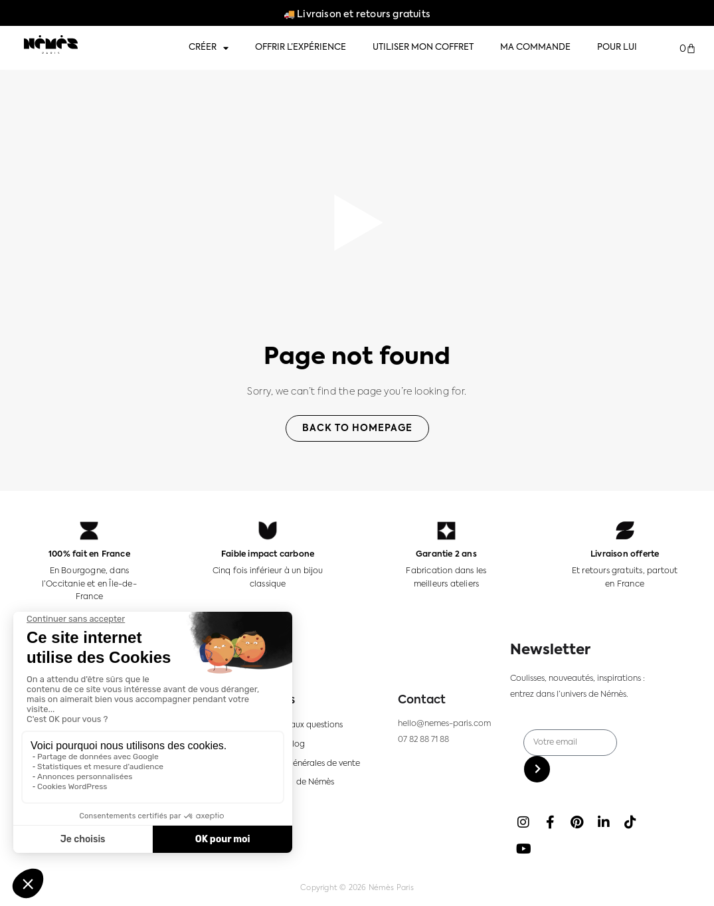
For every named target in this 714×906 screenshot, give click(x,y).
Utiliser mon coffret (423, 47)
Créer (208, 48)
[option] (667, 893)
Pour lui (617, 47)
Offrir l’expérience (300, 47)
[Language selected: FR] (674, 893)
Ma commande (535, 47)
